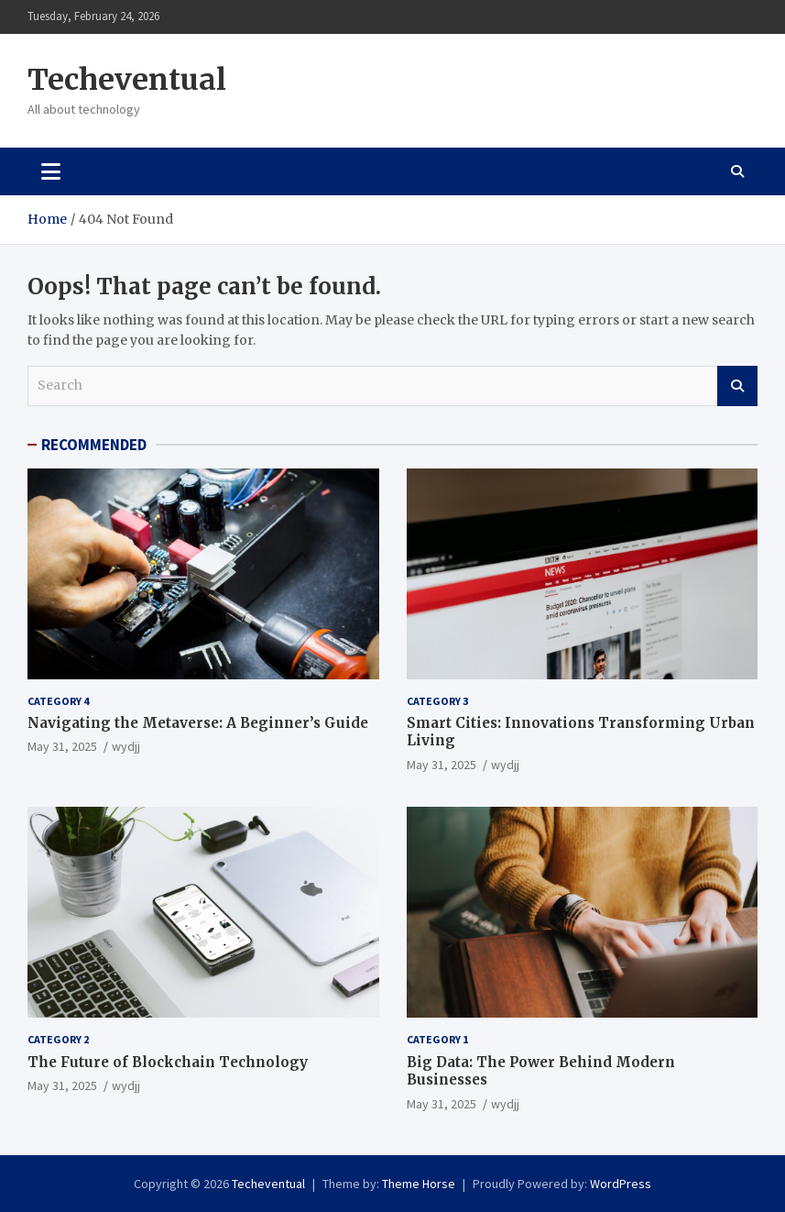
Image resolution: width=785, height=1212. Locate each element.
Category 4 (58, 701)
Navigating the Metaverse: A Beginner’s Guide (197, 723)
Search (737, 386)
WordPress (620, 1183)
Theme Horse (418, 1183)
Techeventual (126, 79)
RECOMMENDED (94, 445)
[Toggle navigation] (50, 171)
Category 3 (437, 701)
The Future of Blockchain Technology (167, 1062)
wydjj (126, 746)
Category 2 (58, 1039)
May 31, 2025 (62, 746)
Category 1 (437, 1039)
